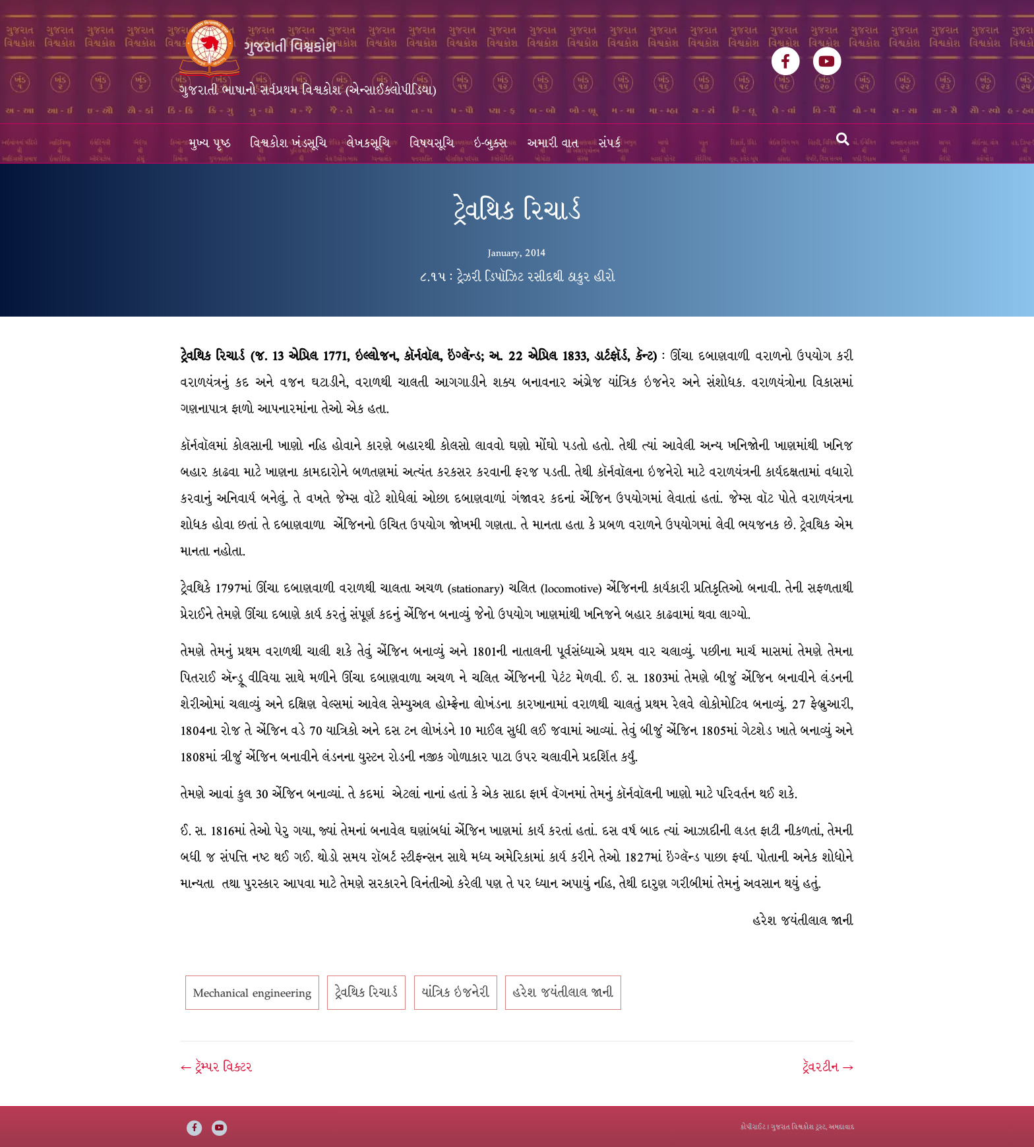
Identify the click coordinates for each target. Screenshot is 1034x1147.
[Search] (843, 139)
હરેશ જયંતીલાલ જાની (563, 992)
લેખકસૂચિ (368, 143)
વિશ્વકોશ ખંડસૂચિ (289, 143)
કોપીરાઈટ (753, 1127)
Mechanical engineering (252, 992)
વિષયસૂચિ (432, 143)
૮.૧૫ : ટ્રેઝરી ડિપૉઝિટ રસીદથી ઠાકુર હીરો (517, 277)
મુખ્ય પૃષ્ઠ (210, 143)
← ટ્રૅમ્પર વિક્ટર (217, 1067)
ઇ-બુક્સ (491, 143)
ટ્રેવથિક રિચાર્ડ (366, 992)
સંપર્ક (610, 143)
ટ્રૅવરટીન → (828, 1067)
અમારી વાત (553, 143)
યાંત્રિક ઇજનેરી (455, 992)
